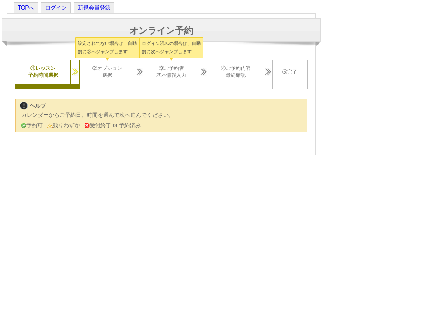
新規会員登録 (94, 8)
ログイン (56, 8)
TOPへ (26, 8)
